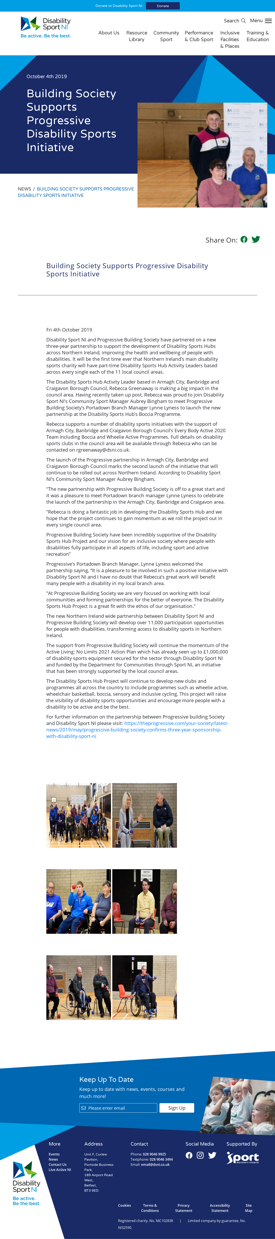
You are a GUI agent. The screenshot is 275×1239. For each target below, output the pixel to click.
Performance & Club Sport (199, 36)
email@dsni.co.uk (150, 1164)
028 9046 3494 (152, 1159)
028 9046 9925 (148, 1154)
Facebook (189, 1155)
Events (54, 1154)
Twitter (212, 1155)
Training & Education (258, 36)
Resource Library (136, 36)
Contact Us (58, 1164)
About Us (108, 33)
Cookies (124, 1205)
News (53, 1159)
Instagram (200, 1155)
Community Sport (166, 36)
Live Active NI (60, 1169)
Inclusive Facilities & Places (229, 39)
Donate (163, 6)
